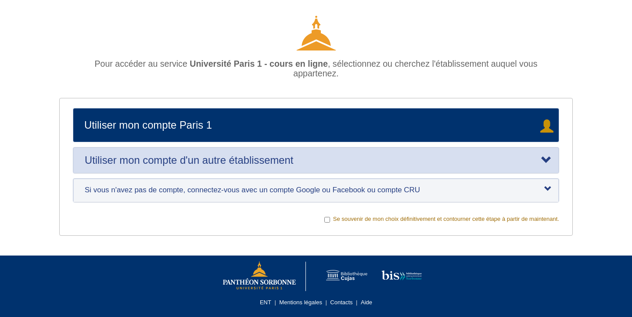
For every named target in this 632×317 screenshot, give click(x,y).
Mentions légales (300, 302)
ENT (265, 302)
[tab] (316, 160)
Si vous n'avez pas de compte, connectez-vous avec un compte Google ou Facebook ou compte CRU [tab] (318, 189)
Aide (366, 302)
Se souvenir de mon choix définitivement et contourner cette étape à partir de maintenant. (441, 219)
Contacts (341, 302)
